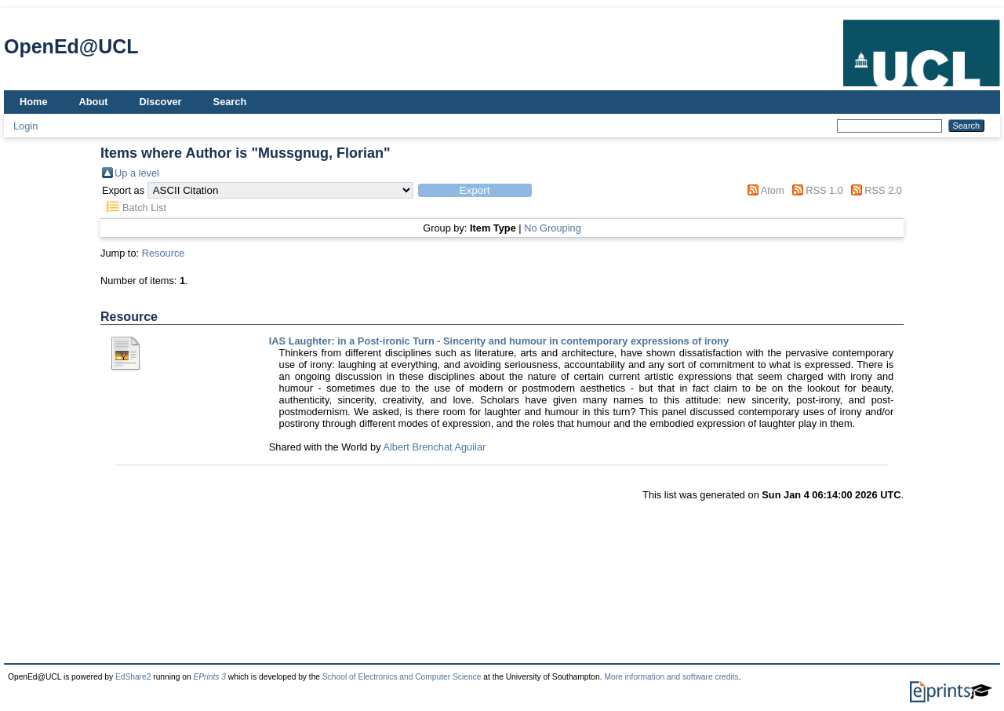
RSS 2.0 (883, 190)
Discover (161, 102)
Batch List (144, 207)
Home (34, 102)
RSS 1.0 (824, 190)
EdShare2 (133, 677)
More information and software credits (671, 677)
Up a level (137, 173)
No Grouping (552, 228)
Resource (163, 253)
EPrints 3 (209, 677)
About (93, 102)
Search (230, 102)
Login (25, 126)
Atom (772, 190)
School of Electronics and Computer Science (402, 677)
